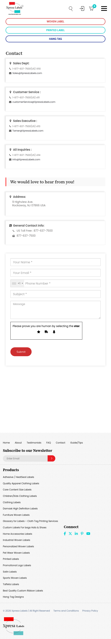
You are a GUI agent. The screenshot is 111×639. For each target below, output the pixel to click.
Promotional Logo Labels (17, 565)
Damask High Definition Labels (20, 508)
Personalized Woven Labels (18, 546)
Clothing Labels (12, 502)
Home (6, 442)
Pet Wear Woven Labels (16, 552)
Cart (93, 7)
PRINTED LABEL (55, 30)
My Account (82, 8)
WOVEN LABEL (55, 21)
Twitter (70, 533)
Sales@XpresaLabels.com (27, 73)
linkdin (76, 533)
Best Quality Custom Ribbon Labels (23, 590)
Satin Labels (10, 571)
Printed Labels (11, 559)
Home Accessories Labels (17, 533)
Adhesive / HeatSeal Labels (18, 477)
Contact (60, 442)
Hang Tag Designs (13, 596)
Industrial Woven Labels (16, 540)
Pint (82, 533)
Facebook (65, 533)
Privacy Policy (90, 610)
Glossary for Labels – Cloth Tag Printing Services (30, 521)
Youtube (88, 533)
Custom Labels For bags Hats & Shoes (24, 527)
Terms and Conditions (66, 610)
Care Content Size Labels (17, 489)
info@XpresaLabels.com (26, 159)
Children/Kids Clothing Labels (20, 496)
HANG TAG (55, 39)
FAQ (48, 442)
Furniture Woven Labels (16, 515)
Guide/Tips (76, 442)
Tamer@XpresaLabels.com (27, 130)
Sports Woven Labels (15, 578)
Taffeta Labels (11, 584)
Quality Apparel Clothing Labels (21, 483)
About (18, 442)
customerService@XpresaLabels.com (33, 102)
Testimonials (34, 442)
